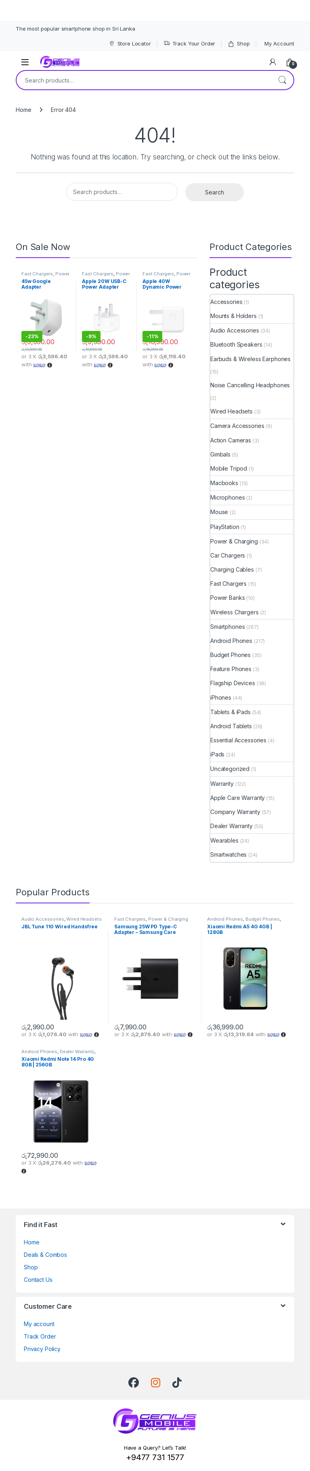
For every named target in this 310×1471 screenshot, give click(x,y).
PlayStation (224, 526)
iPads (217, 754)
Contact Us (38, 1279)
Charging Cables (232, 569)
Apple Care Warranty (237, 797)
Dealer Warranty (231, 825)
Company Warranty (235, 811)
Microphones (227, 497)
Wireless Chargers (234, 612)
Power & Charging (45, 276)
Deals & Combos (45, 1254)
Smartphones (227, 626)
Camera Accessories (237, 425)
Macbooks (224, 482)
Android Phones (231, 640)
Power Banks (227, 597)
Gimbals (220, 454)
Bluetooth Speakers (236, 344)
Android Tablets (231, 726)
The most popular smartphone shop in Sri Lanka (75, 28)
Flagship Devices (232, 683)
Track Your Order (189, 43)
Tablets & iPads (230, 712)
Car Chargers (227, 555)
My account (39, 1323)
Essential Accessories (238, 740)
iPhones (220, 697)
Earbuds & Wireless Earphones (250, 358)
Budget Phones (230, 654)
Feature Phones (230, 668)
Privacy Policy (42, 1348)
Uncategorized (229, 768)
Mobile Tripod (228, 468)
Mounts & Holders (233, 315)
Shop (238, 43)
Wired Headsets (231, 411)
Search (282, 80)
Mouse (219, 511)
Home (23, 109)
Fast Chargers (37, 274)
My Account (279, 43)
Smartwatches (228, 854)
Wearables (224, 840)
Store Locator (130, 43)
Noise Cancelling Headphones (250, 385)
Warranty (222, 783)
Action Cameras (230, 440)
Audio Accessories (234, 330)
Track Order (40, 1336)
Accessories (226, 301)
